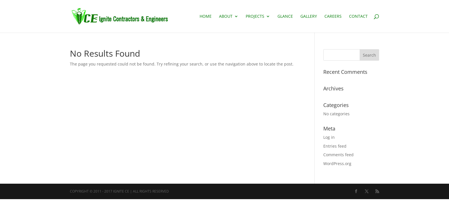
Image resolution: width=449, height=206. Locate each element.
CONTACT (358, 16)
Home (206, 16)
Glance (285, 16)
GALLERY (308, 16)
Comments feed (338, 154)
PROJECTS (255, 16)
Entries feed (334, 146)
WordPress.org (337, 163)
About (226, 16)
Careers (333, 16)
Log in (329, 137)
